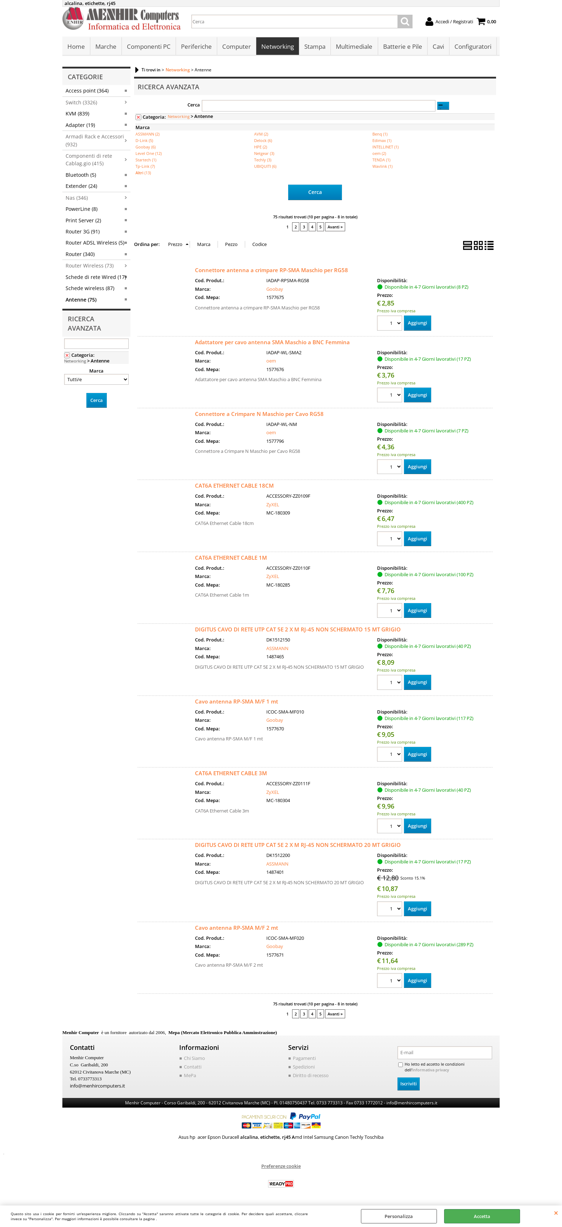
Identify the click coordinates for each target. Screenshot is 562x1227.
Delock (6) (263, 140)
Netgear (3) (264, 153)
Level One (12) (148, 153)
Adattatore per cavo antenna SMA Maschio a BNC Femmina (272, 341)
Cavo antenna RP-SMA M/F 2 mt (236, 928)
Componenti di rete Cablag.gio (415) (89, 160)
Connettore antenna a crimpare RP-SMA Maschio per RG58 (271, 270)
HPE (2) (260, 147)
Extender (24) (81, 186)
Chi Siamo (194, 1059)
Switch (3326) (81, 102)
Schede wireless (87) (90, 288)
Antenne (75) (81, 300)
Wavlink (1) (382, 166)
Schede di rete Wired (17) (96, 277)
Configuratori (472, 47)
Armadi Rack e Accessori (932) (95, 140)
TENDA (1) (381, 160)
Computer (236, 47)
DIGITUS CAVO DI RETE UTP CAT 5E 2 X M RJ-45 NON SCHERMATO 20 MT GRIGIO (298, 845)
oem (271, 360)
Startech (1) (145, 160)
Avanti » (335, 226)
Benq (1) (379, 134)
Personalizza (399, 1216)
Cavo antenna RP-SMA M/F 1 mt (236, 701)
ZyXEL (272, 504)
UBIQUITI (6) (265, 166)
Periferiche (196, 47)
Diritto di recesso (311, 1076)
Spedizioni (304, 1067)
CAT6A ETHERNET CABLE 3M (231, 773)
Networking (277, 47)
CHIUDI (556, 1212)
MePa (190, 1076)
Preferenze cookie (281, 1166)
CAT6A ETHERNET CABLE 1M (231, 557)
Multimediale (354, 47)
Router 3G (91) (83, 231)
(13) (143, 173)
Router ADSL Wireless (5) (95, 243)
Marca (96, 371)
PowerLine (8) (81, 209)
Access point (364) (87, 90)
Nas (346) (77, 198)
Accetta (482, 1216)
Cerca (193, 105)
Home (76, 47)
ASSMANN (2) (147, 134)
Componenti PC (149, 47)
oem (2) (379, 153)
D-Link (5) (144, 140)
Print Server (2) (83, 220)
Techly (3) (262, 160)
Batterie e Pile (402, 47)
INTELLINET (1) (385, 147)
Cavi (438, 47)
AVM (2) (261, 134)
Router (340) (80, 254)
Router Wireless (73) (90, 265)
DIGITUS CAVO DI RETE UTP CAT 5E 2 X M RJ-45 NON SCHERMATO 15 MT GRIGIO (298, 629)
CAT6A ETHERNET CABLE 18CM (234, 485)
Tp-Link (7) (145, 166)
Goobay (274, 288)
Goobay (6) (145, 147)
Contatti (192, 1067)
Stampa (314, 47)
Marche (105, 47)
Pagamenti (304, 1059)
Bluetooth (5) (81, 175)
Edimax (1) (381, 140)
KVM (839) (77, 113)
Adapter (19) (80, 125)
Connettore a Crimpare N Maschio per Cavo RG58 (259, 413)
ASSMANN (277, 648)
